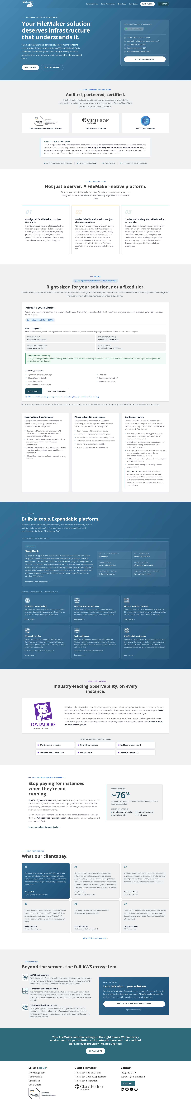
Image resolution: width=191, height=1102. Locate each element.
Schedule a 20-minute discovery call (134, 1004)
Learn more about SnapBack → (37, 582)
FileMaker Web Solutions (88, 1072)
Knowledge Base (92, 4)
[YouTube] (136, 1089)
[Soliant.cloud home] (28, 4)
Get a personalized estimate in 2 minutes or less (95, 281)
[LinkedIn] (122, 1089)
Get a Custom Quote (144, 59)
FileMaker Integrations (87, 1080)
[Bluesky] (127, 1089)
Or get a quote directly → (134, 1010)
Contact (163, 4)
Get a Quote (133, 4)
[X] (131, 1089)
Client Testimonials (108, 4)
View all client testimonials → (95, 938)
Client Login (147, 4)
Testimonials (35, 1076)
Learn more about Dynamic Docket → (45, 827)
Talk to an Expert (52, 67)
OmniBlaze (122, 4)
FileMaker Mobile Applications (90, 1076)
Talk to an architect (56, 391)
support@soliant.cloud (133, 1076)
